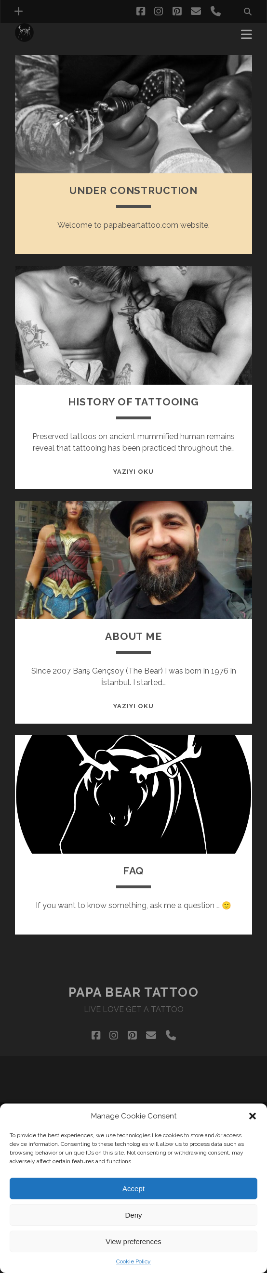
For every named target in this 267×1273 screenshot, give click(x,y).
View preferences (133, 1241)
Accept (133, 1188)
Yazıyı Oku (133, 471)
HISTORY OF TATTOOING (133, 402)
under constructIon (133, 190)
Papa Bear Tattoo (133, 992)
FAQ (134, 871)
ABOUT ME (133, 636)
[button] (252, 1116)
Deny (133, 1215)
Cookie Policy (133, 1261)
